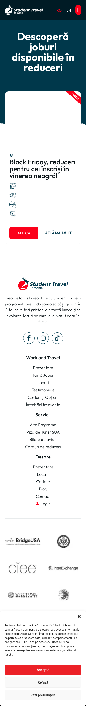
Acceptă (43, 670)
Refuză (43, 682)
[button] (79, 616)
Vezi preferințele (43, 695)
